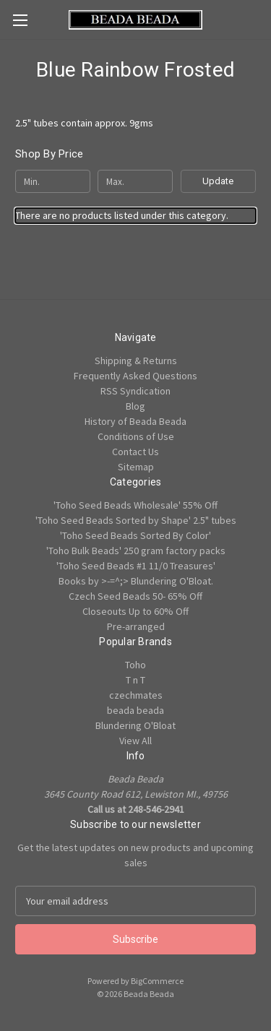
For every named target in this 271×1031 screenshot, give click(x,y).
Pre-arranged (136, 626)
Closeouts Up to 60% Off (135, 611)
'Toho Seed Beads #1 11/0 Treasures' (135, 565)
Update (217, 181)
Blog (135, 406)
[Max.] (135, 181)
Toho (135, 664)
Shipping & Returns (136, 360)
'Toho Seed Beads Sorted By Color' (135, 535)
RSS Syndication (135, 390)
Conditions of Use (136, 436)
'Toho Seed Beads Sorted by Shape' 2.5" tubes (135, 520)
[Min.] (52, 181)
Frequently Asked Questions (135, 375)
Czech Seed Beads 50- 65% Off (135, 596)
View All (135, 740)
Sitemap (136, 466)
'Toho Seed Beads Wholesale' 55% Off (135, 505)
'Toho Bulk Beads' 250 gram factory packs (135, 550)
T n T (135, 679)
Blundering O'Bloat (135, 725)
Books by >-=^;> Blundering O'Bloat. (136, 580)
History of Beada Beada (135, 421)
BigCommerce (157, 980)
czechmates (136, 695)
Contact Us (135, 451)
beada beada (135, 710)
